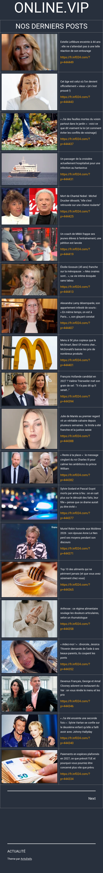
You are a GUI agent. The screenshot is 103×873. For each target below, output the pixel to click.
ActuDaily (26, 858)
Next (92, 798)
